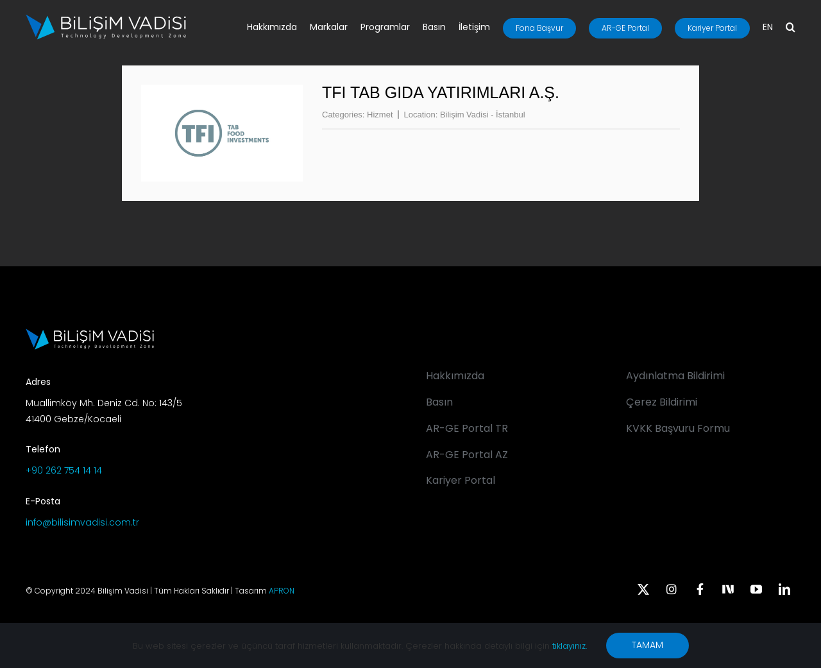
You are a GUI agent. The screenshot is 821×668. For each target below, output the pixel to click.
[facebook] (700, 589)
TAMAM (647, 644)
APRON (281, 590)
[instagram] (671, 589)
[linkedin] (784, 589)
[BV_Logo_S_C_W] (106, 18)
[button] (790, 28)
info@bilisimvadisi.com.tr (82, 522)
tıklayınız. (569, 646)
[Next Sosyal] (728, 588)
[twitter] (643, 589)
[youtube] (756, 589)
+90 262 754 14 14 (64, 470)
